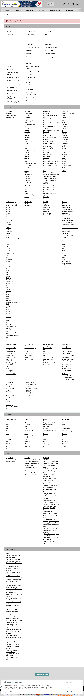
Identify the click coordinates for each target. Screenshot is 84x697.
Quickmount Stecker (68, 229)
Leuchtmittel (65, 372)
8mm (63, 257)
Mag (26, 443)
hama (26, 421)
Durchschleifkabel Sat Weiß (51, 130)
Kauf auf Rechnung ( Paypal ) (12, 73)
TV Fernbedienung (11, 326)
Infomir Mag (28, 184)
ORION (8, 289)
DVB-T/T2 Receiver (30, 165)
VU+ (26, 122)
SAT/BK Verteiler (29, 355)
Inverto (64, 421)
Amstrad (64, 115)
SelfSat (7, 426)
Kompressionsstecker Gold (69, 226)
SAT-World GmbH (67, 428)
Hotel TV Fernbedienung (12, 254)
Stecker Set (65, 233)
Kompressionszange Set (31, 350)
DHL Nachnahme (12, 87)
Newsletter (29, 53)
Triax (63, 424)
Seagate (64, 430)
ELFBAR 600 (9, 384)
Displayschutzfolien (67, 350)
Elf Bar (26, 419)
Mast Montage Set (11, 363)
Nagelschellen (9, 364)
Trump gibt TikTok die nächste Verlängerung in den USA (51, 524)
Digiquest (27, 428)
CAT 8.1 (45, 355)
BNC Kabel (46, 113)
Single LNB (46, 204)
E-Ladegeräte (65, 346)
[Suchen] (48, 4)
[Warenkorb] (75, 4)
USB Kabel (46, 184)
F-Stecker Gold (66, 215)
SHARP (7, 304)
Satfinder (28, 386)
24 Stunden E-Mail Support (31, 78)
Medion (8, 274)
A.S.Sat (7, 434)
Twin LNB (46, 205)
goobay (45, 441)
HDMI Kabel (46, 191)
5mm (63, 241)
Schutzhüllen (65, 357)
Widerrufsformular (31, 57)
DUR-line (8, 439)
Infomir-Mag (65, 139)
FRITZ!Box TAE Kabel (49, 145)
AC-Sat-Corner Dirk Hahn (50, 430)
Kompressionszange (30, 348)
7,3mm (64, 252)
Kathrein (8, 267)
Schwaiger (8, 300)
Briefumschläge (66, 370)
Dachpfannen (9, 350)
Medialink (27, 186)
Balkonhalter (9, 346)
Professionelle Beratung (32, 71)
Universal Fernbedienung (13, 335)
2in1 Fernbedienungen (12, 204)
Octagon (27, 119)
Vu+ (26, 426)
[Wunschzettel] (68, 4)
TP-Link (8, 430)
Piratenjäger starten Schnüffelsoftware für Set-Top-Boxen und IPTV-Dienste (51, 502)
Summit (8, 311)
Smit (26, 439)
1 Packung (8, 386)
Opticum (27, 145)
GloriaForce (9, 246)
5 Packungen (9, 390)
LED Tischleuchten (67, 377)
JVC (6, 265)
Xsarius (64, 445)
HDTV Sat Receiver (30, 124)
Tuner (26, 193)
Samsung (8, 298)
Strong (7, 309)
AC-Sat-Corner (66, 441)
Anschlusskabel (66, 119)
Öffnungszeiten (30, 34)
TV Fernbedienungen (11, 332)
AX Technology (29, 430)
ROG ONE (27, 447)
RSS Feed (28, 63)
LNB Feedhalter (10, 117)
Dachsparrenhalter (30, 384)
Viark (63, 167)
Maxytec (64, 141)
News (7, 553)
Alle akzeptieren (69, 682)
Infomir (8, 436)
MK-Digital (27, 137)
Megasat (27, 135)
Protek (26, 147)
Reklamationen (30, 41)
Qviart (7, 296)
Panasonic (8, 291)
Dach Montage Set (11, 348)
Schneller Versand (31, 74)
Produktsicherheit (31, 31)
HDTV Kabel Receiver (30, 150)
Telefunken (9, 319)
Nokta (64, 150)
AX (25, 126)
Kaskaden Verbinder (68, 220)
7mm (63, 248)
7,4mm (64, 254)
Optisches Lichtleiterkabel (50, 195)
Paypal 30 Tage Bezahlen (11, 97)
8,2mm (64, 259)
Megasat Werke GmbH (49, 423)
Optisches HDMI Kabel (49, 193)
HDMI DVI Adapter (48, 147)
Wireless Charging (67, 361)
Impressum (48, 44)
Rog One (8, 399)
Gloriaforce (28, 182)
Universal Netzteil (67, 165)
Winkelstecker (66, 265)
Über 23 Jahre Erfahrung (30, 83)
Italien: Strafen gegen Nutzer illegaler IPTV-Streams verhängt (49, 508)
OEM (63, 443)
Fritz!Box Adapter (48, 135)
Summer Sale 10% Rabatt (32, 459)
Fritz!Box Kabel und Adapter (51, 134)
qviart (63, 158)
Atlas (7, 215)
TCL (7, 315)
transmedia (46, 445)
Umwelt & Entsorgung (51, 47)
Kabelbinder (9, 359)
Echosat (64, 128)
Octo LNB (46, 211)
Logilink (64, 426)
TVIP (26, 189)
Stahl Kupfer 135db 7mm (50, 161)
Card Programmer (30, 359)
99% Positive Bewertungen (29, 88)
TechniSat (8, 317)
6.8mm (64, 246)
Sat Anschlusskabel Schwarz (51, 174)
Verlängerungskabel (48, 357)
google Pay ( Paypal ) (13, 77)
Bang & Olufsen (10, 220)
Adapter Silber (66, 207)
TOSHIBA (8, 324)
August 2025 (9, 458)
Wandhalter (9, 372)
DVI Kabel (46, 132)
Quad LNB (46, 209)
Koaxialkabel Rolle (48, 187)
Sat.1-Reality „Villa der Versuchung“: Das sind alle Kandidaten (50, 482)
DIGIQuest (8, 228)
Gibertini (8, 421)
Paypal (9, 66)
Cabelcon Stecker (67, 209)
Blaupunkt (8, 224)
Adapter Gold (66, 205)
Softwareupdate (29, 121)
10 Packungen (10, 388)
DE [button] (58, 4)
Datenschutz (48, 31)
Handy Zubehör (66, 348)
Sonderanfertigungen (51, 57)
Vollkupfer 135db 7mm (50, 163)
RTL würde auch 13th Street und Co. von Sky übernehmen (31, 469)
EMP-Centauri (66, 419)
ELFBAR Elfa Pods (10, 392)
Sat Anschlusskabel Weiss (50, 176)
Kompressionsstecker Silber (70, 228)
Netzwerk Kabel (47, 348)
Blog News (29, 60)
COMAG (8, 226)
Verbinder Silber (66, 263)
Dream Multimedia (11, 419)
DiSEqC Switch (29, 353)
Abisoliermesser (29, 346)
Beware (8, 222)
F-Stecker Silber (66, 217)
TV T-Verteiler (9, 370)
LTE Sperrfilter (10, 361)
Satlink (26, 434)
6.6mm (64, 244)
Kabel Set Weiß (47, 154)
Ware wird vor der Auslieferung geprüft (31, 93)
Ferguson (8, 237)
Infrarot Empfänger (30, 195)
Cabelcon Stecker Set (68, 211)
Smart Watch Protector (68, 359)
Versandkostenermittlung (33, 47)
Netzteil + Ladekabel (68, 355)
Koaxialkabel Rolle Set (49, 189)
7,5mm (64, 255)
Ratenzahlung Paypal (13, 102)
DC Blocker (65, 213)
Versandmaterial (66, 368)
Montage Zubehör (48, 346)
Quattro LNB (46, 207)
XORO (64, 171)
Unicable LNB (47, 215)
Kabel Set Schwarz (48, 148)
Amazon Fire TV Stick (68, 113)
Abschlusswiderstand (68, 204)
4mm (63, 239)
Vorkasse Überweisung (13, 84)
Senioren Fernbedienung (13, 302)
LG (6, 268)
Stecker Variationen (67, 235)
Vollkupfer (46, 152)
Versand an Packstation (32, 101)
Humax (8, 255)
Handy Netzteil (66, 353)
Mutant (27, 139)
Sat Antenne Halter (11, 374)
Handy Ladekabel (67, 351)
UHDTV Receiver (29, 113)
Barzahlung (10, 93)
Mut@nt (45, 434)
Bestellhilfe (29, 50)
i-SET (7, 257)
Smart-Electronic (48, 424)
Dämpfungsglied (10, 351)
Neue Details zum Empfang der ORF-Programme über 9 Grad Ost (51, 476)
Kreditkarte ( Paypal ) (13, 81)
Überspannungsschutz (31, 388)
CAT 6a (45, 351)
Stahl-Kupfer (46, 150)
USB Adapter (29, 392)
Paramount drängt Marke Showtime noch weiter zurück (50, 465)
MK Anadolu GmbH (67, 432)
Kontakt (9, 31)
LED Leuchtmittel (67, 375)
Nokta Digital (28, 141)
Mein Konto (10, 34)
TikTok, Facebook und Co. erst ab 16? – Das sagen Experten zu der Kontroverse (51, 471)
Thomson (8, 322)
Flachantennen (10, 113)
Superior (8, 313)
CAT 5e (45, 350)
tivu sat (27, 197)
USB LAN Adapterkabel (49, 363)
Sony (7, 307)
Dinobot (64, 124)
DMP (26, 432)
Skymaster (27, 424)
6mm (63, 243)
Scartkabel (46, 197)
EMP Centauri (28, 204)
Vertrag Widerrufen (50, 53)
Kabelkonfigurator (48, 160)
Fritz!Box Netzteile (48, 143)
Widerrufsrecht (49, 50)
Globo (7, 244)
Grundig (8, 248)
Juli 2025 (27, 458)
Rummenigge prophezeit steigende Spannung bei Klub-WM (50, 530)
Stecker (45, 361)
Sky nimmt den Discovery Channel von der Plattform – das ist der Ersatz (32, 463)
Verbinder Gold (66, 261)
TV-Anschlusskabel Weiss (50, 180)
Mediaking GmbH (11, 449)
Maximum (27, 423)
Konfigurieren (69, 687)
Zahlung (28, 37)
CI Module (27, 357)
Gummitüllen (66, 218)
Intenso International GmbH (51, 432)
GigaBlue (27, 117)
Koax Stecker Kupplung (68, 224)
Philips (7, 293)
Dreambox (28, 115)
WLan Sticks (46, 364)
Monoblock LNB (47, 213)
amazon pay (10, 69)
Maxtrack (8, 447)
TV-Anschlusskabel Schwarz (51, 178)
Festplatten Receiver (30, 163)
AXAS (63, 122)
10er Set (64, 237)
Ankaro (8, 211)
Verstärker (28, 390)
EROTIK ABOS (29, 394)
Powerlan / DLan (48, 359)
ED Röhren (65, 374)
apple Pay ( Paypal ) (12, 90)
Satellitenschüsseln (11, 115)
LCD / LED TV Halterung (68, 379)
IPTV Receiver (28, 174)
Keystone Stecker (67, 222)
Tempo (64, 161)
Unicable (27, 351)
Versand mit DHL (30, 98)
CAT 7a (45, 353)
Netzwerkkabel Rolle (49, 173)
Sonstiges (8, 368)
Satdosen (8, 366)
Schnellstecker (66, 231)
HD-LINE (8, 250)
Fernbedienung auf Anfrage (13, 239)
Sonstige (27, 171)
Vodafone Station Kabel (49, 186)
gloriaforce (65, 447)
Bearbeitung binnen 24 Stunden (32, 67)
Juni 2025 (46, 458)
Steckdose (65, 366)
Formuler (27, 132)
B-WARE (27, 395)
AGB (46, 34)
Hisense (8, 252)
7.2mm (64, 250)
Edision (27, 130)
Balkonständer (29, 382)
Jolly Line (8, 261)
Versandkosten (30, 44)
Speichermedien (66, 364)
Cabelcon (27, 441)
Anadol (64, 117)
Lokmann (46, 436)
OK (6, 285)
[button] (64, 4)
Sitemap (47, 37)
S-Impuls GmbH (29, 445)
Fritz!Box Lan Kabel (48, 141)
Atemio (8, 213)
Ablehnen (69, 691)
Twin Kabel (46, 182)
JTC (6, 263)
